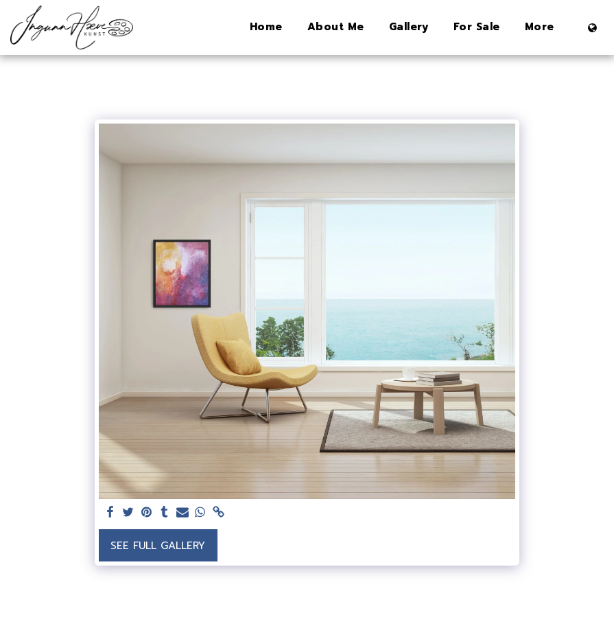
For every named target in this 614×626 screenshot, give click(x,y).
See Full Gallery (157, 545)
